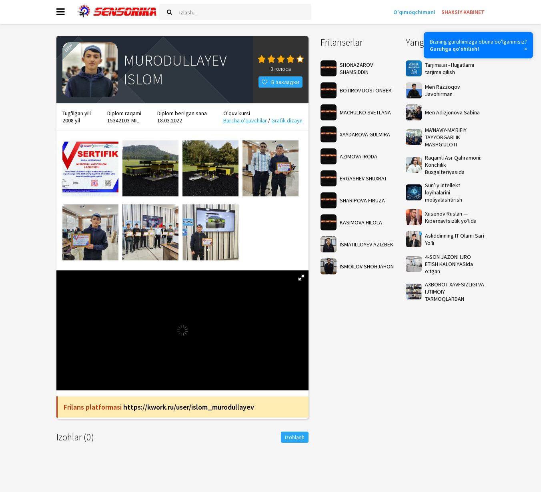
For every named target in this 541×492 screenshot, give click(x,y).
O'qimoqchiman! (414, 12)
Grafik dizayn (287, 121)
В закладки (280, 82)
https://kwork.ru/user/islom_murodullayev (188, 407)
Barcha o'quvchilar (245, 121)
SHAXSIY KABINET (463, 12)
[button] (301, 278)
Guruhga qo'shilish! (454, 48)
